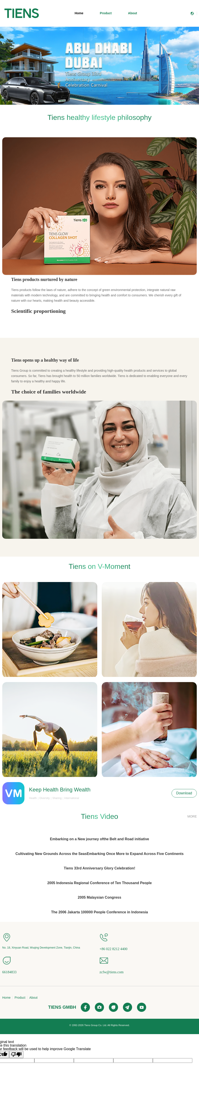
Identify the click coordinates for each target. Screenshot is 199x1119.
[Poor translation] (16, 1054)
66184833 (9, 972)
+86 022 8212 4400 (113, 949)
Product (106, 13)
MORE (192, 816)
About (132, 13)
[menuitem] (21, 13)
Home (79, 13)
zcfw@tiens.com (112, 972)
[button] (91, 102)
